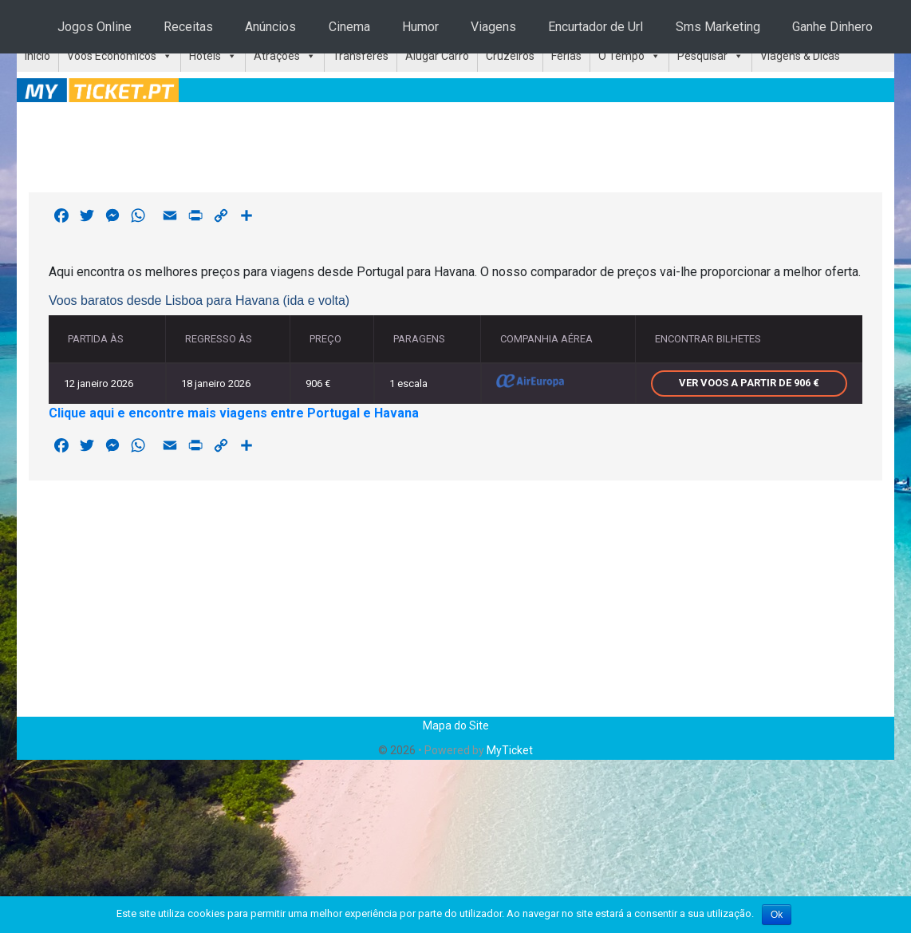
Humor (420, 26)
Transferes (360, 55)
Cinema (349, 26)
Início (37, 55)
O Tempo (621, 55)
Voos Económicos (111, 55)
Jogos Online (94, 26)
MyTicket (510, 750)
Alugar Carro (437, 55)
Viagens (493, 26)
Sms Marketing (718, 26)
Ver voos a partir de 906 (749, 383)
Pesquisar (702, 55)
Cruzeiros (510, 55)
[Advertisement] (455, 144)
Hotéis (205, 55)
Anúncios (270, 26)
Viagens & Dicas (800, 55)
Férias (566, 55)
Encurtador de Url (595, 26)
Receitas (188, 26)
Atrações (277, 55)
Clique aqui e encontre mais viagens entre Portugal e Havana (234, 413)
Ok (777, 914)
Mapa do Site (456, 725)
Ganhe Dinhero (832, 26)
